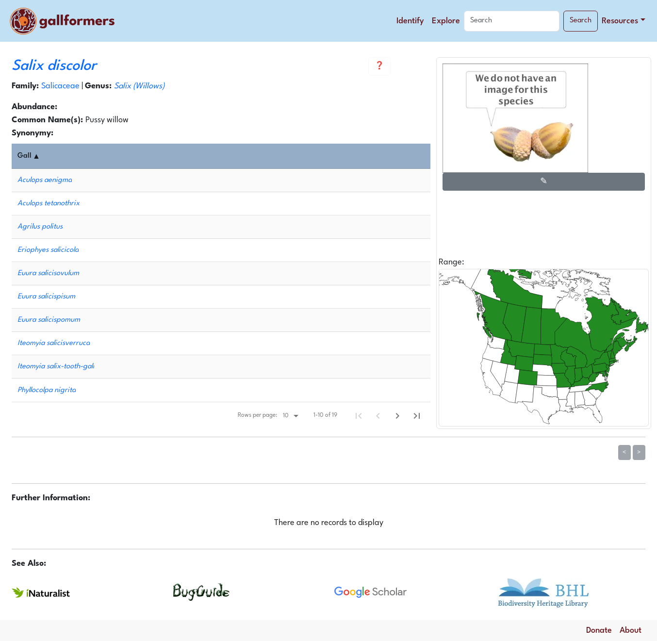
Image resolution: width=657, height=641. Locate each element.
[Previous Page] (378, 416)
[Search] (511, 21)
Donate (599, 630)
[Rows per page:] (290, 416)
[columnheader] (222, 156)
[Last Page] (417, 416)
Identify (410, 21)
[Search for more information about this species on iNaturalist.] (41, 592)
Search (580, 20)
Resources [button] (620, 21)
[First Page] (358, 416)
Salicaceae (60, 86)
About (630, 630)
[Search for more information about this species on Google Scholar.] (370, 592)
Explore (446, 21)
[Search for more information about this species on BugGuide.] (202, 592)
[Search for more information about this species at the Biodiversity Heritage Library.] (543, 592)
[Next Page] (397, 416)
